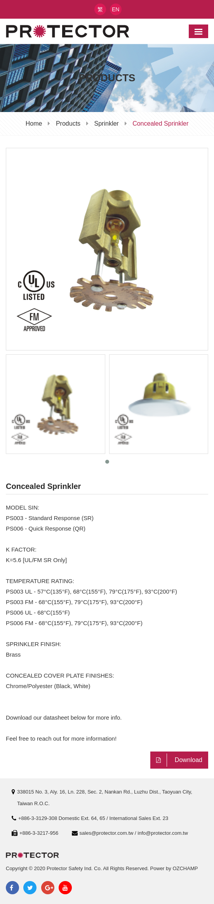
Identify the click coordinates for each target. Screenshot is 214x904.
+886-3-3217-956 (38, 833)
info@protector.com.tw (162, 833)
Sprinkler (106, 123)
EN (115, 9)
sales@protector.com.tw (107, 833)
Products (68, 123)
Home (34, 123)
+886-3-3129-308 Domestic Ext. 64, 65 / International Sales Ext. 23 (93, 818)
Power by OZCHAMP (174, 868)
